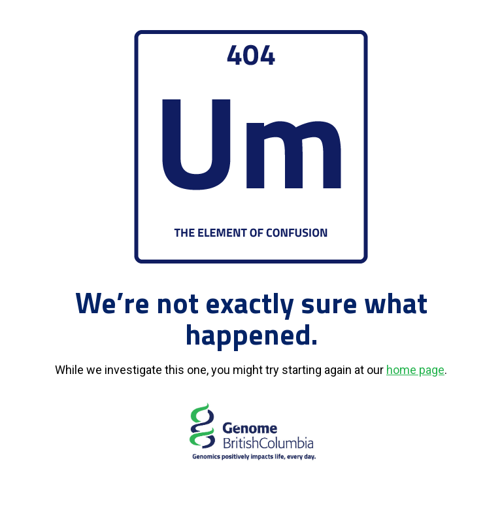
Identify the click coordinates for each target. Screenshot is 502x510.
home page (415, 370)
